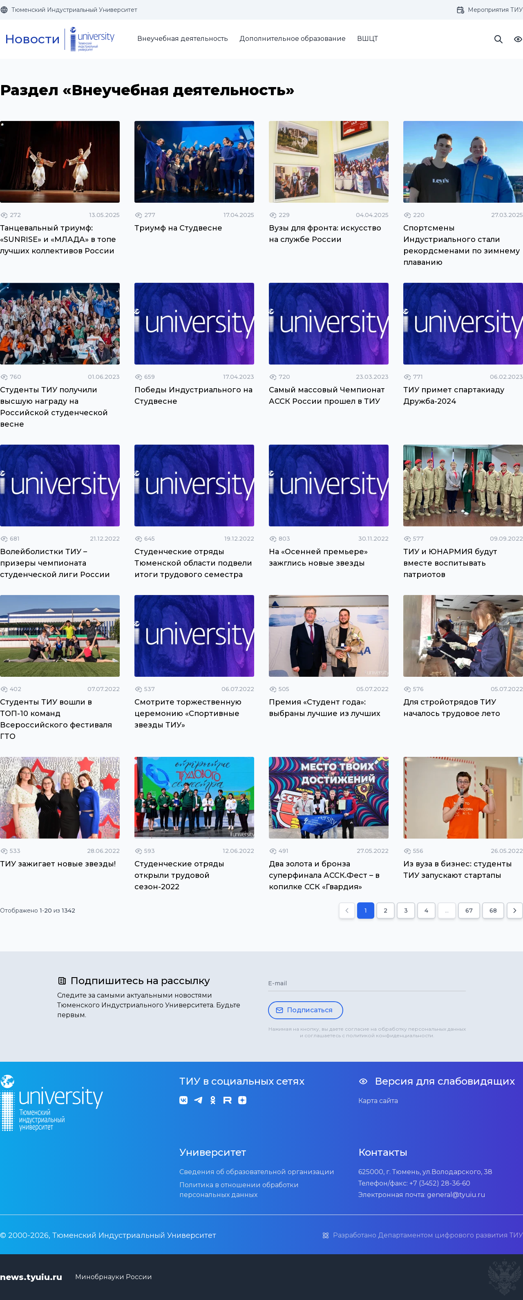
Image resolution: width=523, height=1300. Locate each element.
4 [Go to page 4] (426, 910)
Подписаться (304, 1010)
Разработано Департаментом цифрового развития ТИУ (422, 1235)
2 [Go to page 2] (385, 910)
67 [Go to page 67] (469, 910)
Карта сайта (378, 1101)
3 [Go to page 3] (406, 910)
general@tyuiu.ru (456, 1195)
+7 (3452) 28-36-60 (439, 1183)
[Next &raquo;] (515, 910)
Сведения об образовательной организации (256, 1172)
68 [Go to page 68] (493, 910)
